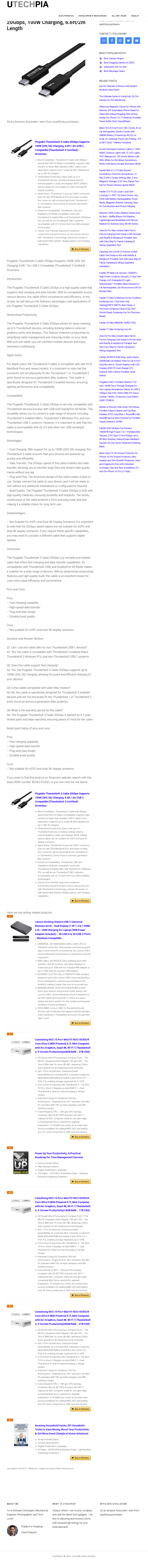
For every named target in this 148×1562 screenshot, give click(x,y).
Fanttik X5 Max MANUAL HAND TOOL (117, 322)
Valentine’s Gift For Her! (115, 67)
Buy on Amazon (82, 249)
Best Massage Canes (114, 71)
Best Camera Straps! (114, 58)
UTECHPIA (32, 5)
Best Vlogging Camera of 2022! (119, 62)
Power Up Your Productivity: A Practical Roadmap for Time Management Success (59, 1155)
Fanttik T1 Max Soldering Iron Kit (115, 329)
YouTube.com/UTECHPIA (83, 1556)
